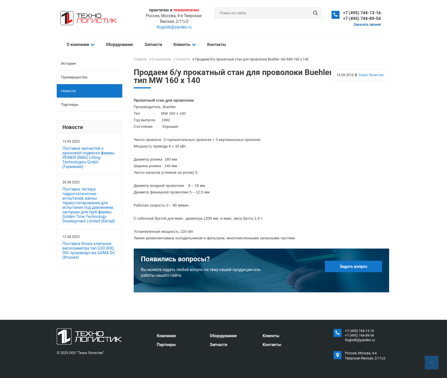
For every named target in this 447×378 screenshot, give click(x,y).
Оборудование (119, 44)
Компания (166, 335)
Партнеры (69, 104)
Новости (68, 91)
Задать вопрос (353, 266)
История (68, 63)
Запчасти (153, 44)
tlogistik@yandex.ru (174, 27)
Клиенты (185, 44)
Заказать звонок (367, 24)
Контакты (216, 44)
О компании (80, 44)
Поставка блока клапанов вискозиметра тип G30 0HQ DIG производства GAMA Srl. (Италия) (88, 250)
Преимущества (74, 77)
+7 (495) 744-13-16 (362, 12)
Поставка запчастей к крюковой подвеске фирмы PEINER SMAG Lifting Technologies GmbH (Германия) (88, 157)
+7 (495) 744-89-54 (362, 18)
